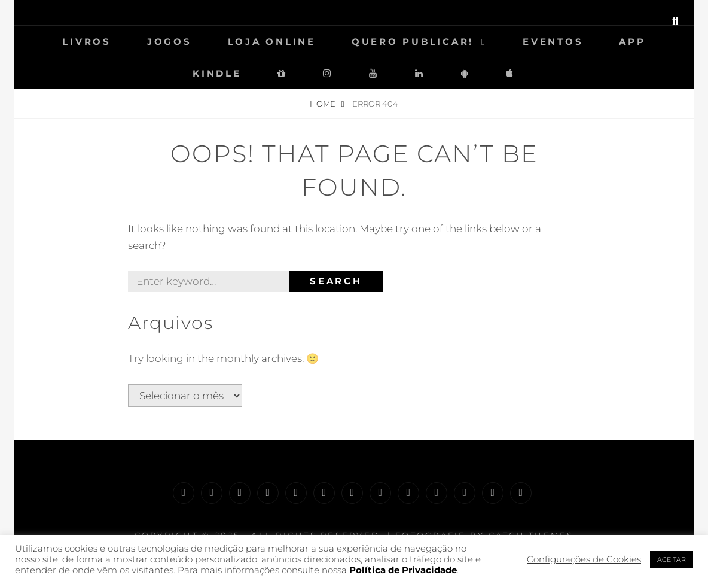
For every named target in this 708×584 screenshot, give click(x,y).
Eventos (553, 41)
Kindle (217, 73)
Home (323, 103)
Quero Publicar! (413, 41)
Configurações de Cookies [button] (584, 559)
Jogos (169, 41)
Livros (86, 41)
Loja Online (272, 41)
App (632, 41)
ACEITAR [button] (671, 559)
